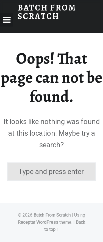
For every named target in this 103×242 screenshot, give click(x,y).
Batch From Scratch (52, 215)
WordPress (47, 222)
